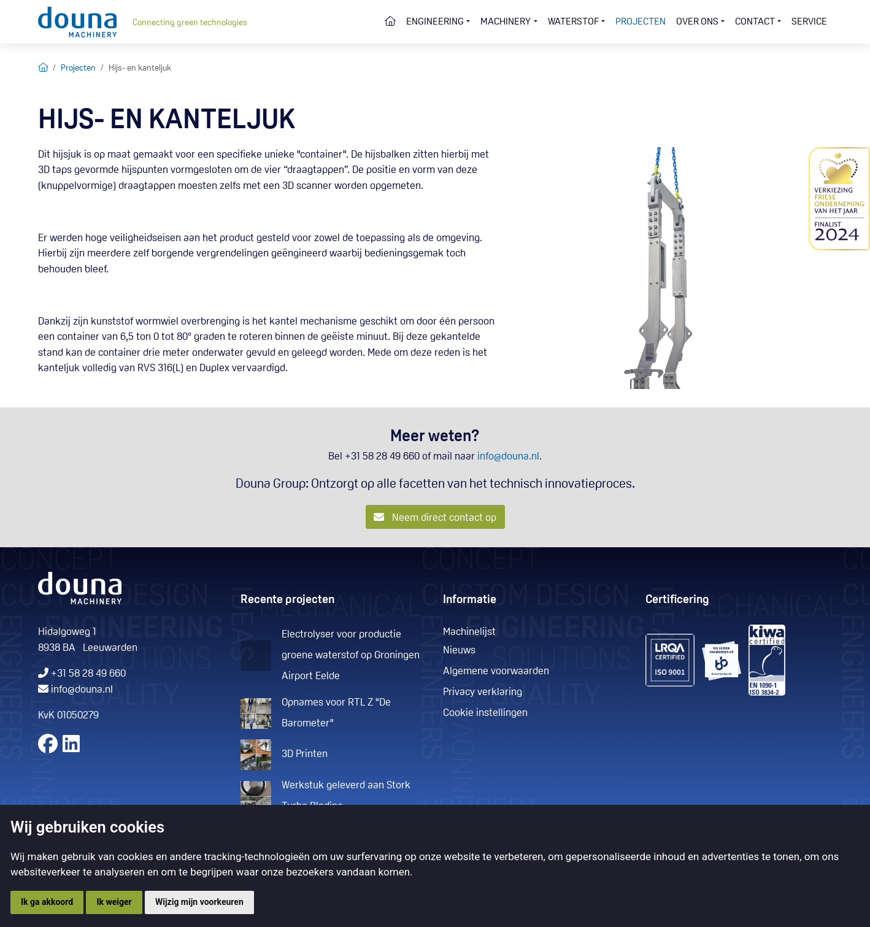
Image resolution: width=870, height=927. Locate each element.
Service (809, 22)
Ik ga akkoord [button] (47, 902)
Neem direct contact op (435, 517)
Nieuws (459, 650)
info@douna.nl (508, 457)
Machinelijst (469, 632)
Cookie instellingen (485, 713)
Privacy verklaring (482, 692)
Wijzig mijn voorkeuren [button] (199, 902)
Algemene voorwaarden (496, 671)
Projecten (640, 22)
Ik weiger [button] (113, 902)
